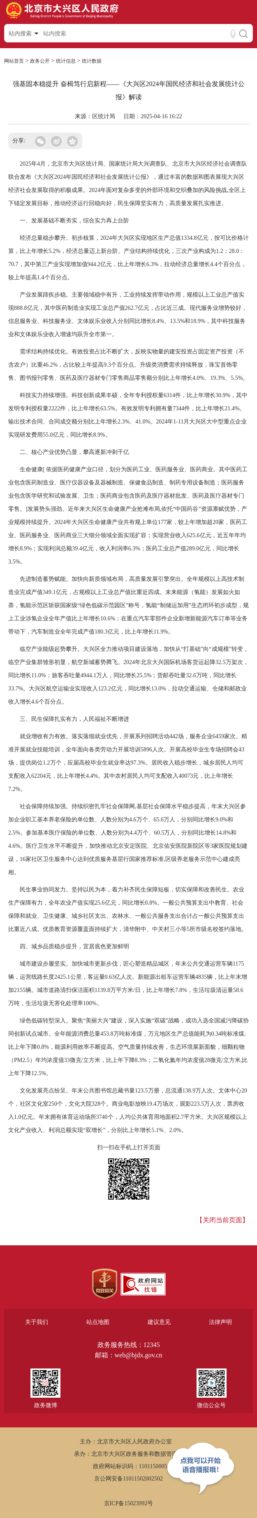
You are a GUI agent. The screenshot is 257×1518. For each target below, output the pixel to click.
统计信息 (66, 61)
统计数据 (92, 61)
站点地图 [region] (97, 1322)
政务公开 (40, 61)
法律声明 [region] (220, 1322)
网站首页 (14, 61)
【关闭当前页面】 (222, 1219)
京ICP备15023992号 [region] (128, 1503)
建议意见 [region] (159, 1322)
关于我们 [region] (36, 1322)
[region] (104, 1284)
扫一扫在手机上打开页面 (128, 1147)
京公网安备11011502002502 (128, 1479)
